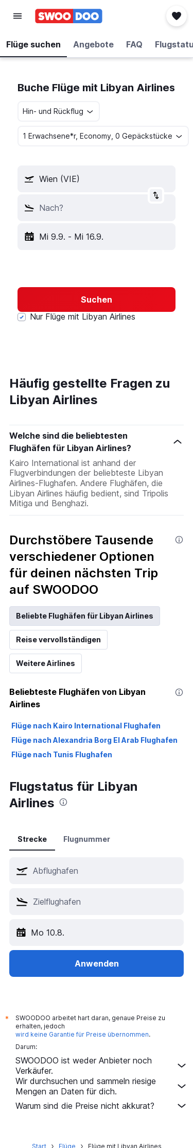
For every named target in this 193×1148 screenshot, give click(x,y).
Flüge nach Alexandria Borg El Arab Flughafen (94, 740)
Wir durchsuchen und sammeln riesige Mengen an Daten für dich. (101, 1086)
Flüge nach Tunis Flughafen (61, 754)
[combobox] (58, 111)
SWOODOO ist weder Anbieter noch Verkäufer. (101, 1065)
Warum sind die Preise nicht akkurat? (101, 1106)
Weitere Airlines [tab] (45, 663)
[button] (17, 16)
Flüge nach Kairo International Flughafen (86, 725)
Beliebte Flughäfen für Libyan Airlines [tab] (84, 615)
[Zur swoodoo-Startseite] (68, 16)
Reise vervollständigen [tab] (58, 639)
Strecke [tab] (32, 839)
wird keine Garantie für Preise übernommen (82, 1034)
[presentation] (179, 539)
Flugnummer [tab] (86, 839)
